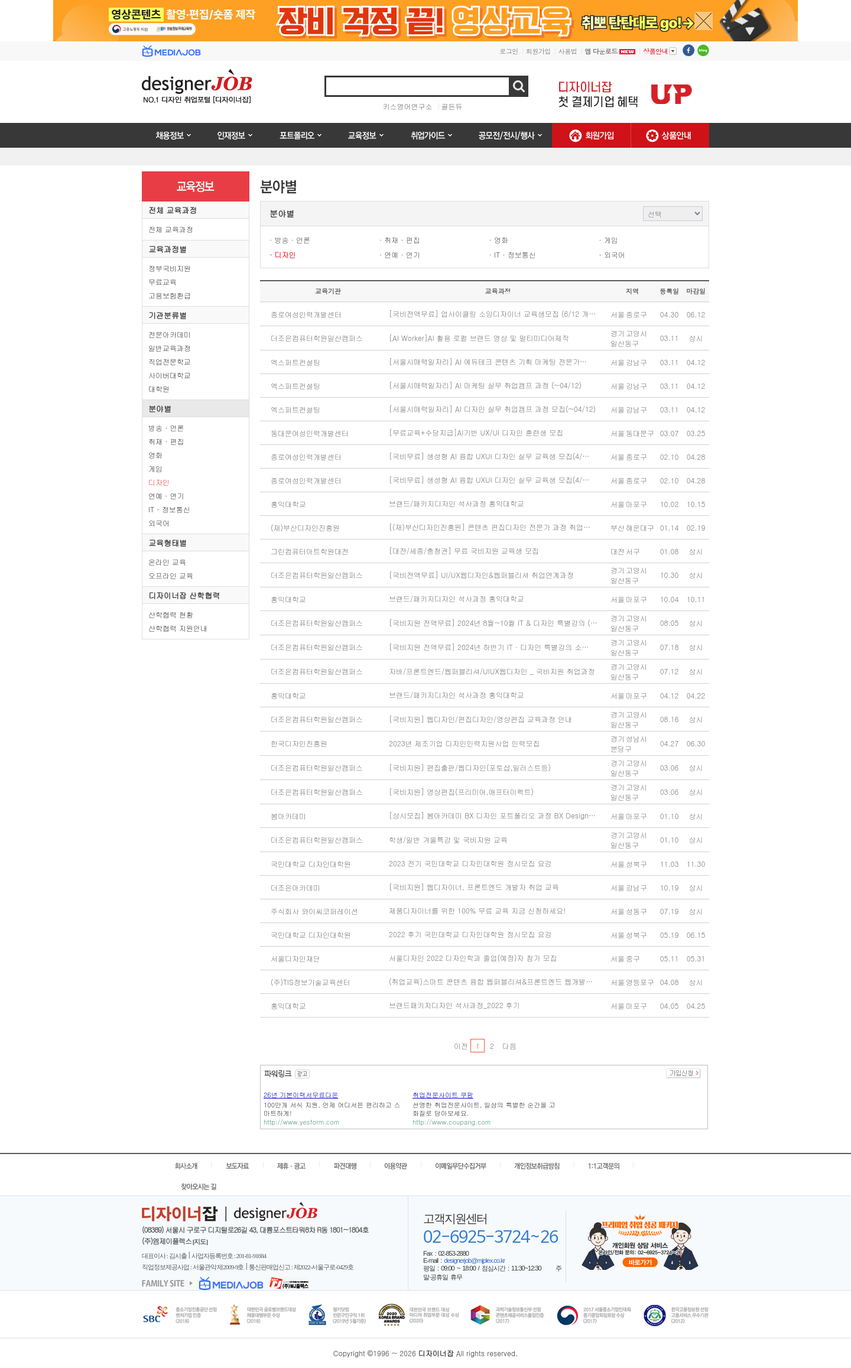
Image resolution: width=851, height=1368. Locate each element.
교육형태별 (167, 542)
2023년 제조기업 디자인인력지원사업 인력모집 (464, 743)
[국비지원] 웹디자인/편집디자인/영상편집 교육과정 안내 (480, 719)
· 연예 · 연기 (399, 254)
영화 (155, 455)
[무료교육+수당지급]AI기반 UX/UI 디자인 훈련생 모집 (476, 432)
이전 (460, 1046)
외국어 (159, 523)
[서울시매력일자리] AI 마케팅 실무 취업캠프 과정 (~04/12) (485, 385)
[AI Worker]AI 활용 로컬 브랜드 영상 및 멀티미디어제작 (479, 338)
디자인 (159, 482)
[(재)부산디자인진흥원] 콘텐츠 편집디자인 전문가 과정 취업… (489, 527)
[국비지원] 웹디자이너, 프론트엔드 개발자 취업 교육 (474, 887)
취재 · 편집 (166, 441)
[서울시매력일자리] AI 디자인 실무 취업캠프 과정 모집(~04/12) (492, 409)
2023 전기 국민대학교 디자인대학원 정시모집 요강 (470, 863)
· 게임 (608, 240)
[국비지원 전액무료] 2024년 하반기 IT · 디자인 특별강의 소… (489, 647)
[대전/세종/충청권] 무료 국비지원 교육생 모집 (464, 550)
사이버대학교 (169, 375)
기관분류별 (167, 315)
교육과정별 (167, 249)
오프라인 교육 (170, 575)
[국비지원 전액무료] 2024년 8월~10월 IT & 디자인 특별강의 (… (493, 623)
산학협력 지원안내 (177, 628)
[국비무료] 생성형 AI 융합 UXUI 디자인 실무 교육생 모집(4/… (489, 456)
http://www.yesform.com (301, 1121)
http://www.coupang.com (451, 1121)
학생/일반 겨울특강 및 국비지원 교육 (448, 839)
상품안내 (660, 51)
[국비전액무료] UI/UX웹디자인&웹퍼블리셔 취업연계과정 (481, 575)
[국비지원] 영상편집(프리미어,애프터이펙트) (461, 792)
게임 (155, 468)
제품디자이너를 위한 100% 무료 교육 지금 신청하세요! (477, 910)
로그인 (508, 51)
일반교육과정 (169, 348)
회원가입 (538, 51)
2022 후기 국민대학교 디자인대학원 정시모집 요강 (470, 934)
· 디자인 (282, 254)
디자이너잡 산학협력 (184, 595)
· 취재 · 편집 (399, 240)
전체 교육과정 (172, 210)
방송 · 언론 (166, 428)
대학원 (159, 389)
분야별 (159, 408)
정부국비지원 (169, 268)
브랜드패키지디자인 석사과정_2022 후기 (454, 1005)
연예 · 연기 (166, 495)
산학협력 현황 (170, 614)
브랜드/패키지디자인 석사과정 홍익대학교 (456, 503)
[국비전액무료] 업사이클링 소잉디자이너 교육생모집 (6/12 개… (492, 313)
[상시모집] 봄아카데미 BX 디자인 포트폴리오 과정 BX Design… (492, 815)
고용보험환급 (169, 295)
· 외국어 (612, 254)
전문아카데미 (169, 334)
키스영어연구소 (408, 106)
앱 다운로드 (609, 51)
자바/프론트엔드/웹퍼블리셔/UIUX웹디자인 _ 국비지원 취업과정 (492, 671)
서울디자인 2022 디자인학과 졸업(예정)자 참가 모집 (473, 958)
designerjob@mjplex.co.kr (474, 1260)
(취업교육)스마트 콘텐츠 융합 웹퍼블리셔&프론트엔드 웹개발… (491, 981)
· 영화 (499, 240)
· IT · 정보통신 (512, 254)
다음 (509, 1046)
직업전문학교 (169, 361)
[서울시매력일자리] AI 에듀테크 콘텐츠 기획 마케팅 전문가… (488, 361)
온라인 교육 (167, 562)
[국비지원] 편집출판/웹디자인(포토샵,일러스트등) (470, 767)
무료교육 (162, 282)
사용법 (567, 51)
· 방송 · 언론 (289, 240)
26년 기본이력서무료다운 (301, 1094)
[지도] (200, 1241)
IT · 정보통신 (169, 509)
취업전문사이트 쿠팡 (442, 1094)
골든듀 (452, 106)
